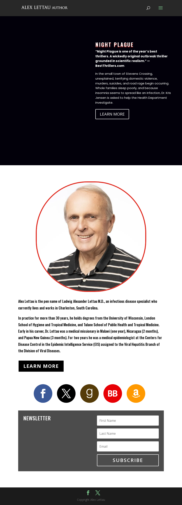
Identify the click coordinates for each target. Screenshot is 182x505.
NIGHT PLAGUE (114, 44)
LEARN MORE (112, 114)
